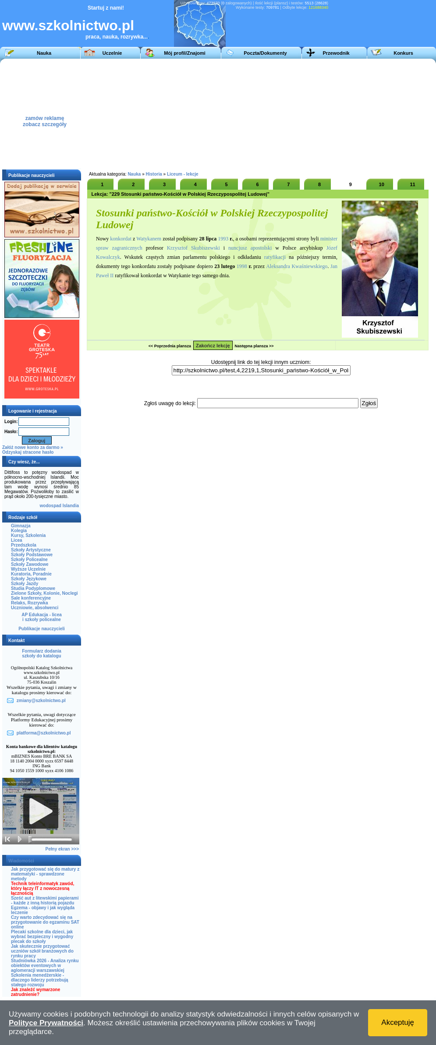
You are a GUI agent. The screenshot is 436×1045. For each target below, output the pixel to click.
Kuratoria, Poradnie (31, 574)
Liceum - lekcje (183, 174)
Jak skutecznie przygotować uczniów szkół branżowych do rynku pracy (42, 951)
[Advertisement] (248, 113)
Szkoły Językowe (28, 578)
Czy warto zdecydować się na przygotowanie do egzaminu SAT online (45, 922)
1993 (223, 239)
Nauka (44, 53)
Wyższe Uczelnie (28, 569)
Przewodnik (336, 53)
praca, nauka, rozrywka (114, 37)
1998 (242, 266)
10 (381, 184)
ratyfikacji (275, 257)
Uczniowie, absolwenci (34, 607)
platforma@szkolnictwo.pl (44, 733)
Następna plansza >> (254, 346)
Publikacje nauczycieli (41, 628)
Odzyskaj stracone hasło (27, 452)
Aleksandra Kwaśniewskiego (296, 266)
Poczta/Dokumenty (265, 53)
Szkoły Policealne (29, 559)
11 (412, 184)
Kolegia (19, 530)
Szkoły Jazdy (24, 583)
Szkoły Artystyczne (31, 549)
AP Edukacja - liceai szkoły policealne (41, 617)
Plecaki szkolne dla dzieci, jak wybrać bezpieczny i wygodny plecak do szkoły (42, 936)
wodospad (50, 505)
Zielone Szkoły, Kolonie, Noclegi (44, 593)
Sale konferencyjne (31, 598)
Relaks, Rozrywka (29, 602)
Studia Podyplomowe (33, 588)
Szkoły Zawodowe (30, 564)
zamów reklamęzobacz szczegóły (45, 118)
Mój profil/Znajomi (185, 53)
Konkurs (403, 53)
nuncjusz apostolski (250, 248)
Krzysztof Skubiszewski (193, 248)
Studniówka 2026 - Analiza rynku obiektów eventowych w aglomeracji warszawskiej (45, 965)
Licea (16, 540)
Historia (154, 174)
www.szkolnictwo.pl (68, 25)
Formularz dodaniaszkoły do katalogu (41, 653)
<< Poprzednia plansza (170, 346)
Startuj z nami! (106, 8)
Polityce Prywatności (46, 1023)
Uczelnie (112, 53)
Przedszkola (23, 545)
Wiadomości (21, 860)
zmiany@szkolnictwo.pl (41, 700)
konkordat (120, 239)
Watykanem (148, 239)
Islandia (71, 505)
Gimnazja (20, 525)
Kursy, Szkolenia (28, 535)
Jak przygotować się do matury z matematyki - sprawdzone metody (45, 874)
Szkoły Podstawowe (32, 554)
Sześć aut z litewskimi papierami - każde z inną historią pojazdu (45, 900)
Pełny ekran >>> (62, 849)
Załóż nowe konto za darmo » (32, 447)
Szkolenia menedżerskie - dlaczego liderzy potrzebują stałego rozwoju (39, 980)
